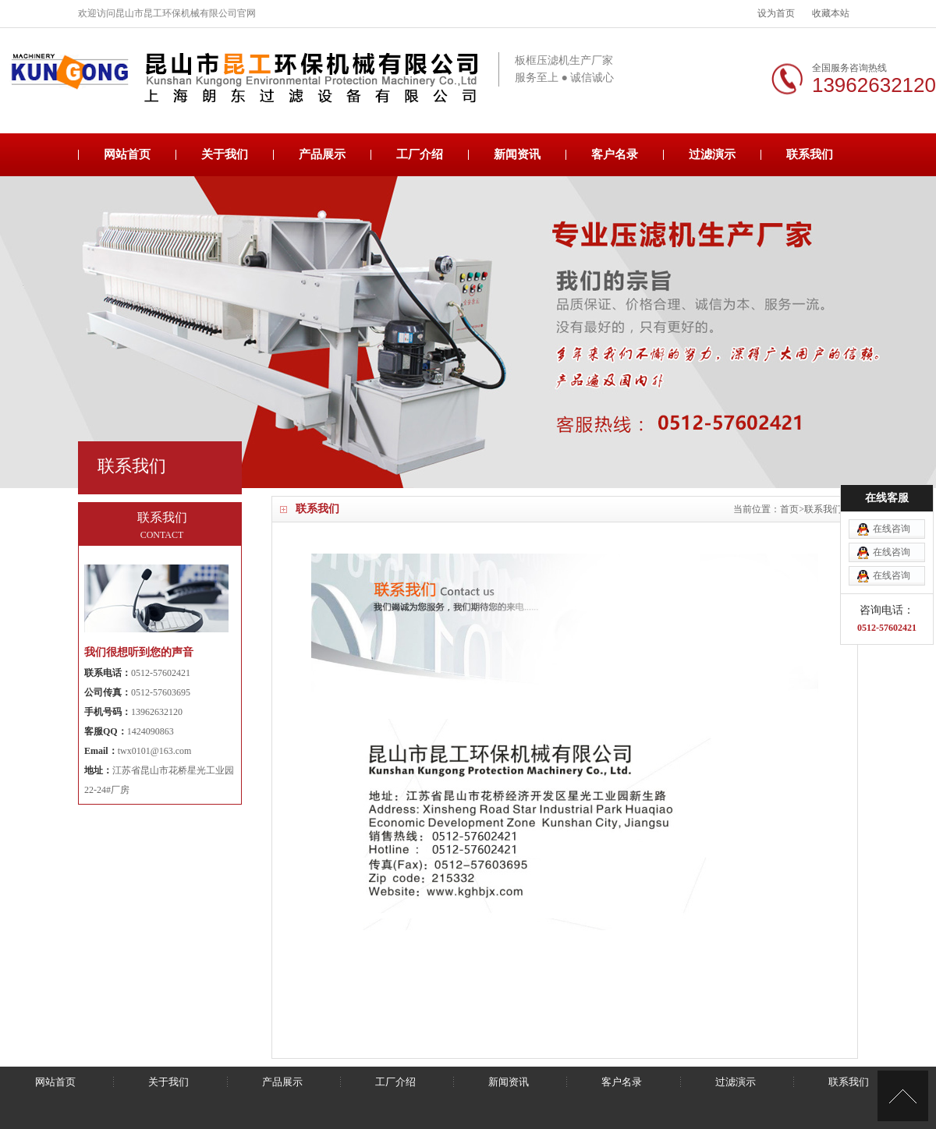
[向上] (903, 1096)
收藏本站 (830, 13)
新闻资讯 (517, 154)
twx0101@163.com (155, 750)
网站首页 (127, 154)
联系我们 (809, 154)
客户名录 (614, 154)
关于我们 (224, 154)
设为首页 (776, 13)
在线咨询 (891, 476)
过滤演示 (712, 154)
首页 (789, 509)
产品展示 (322, 154)
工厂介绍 (419, 154)
